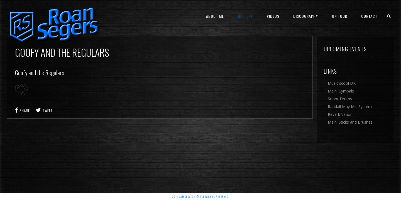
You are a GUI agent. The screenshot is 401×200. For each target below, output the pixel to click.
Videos (273, 16)
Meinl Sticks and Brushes (350, 122)
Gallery (245, 16)
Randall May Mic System (350, 106)
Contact (369, 16)
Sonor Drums (340, 98)
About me (215, 16)
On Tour (339, 16)
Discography (305, 16)
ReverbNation (340, 114)
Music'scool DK (342, 83)
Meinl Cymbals (341, 91)
